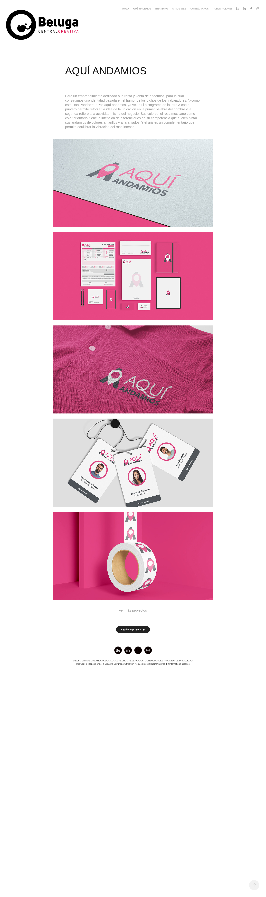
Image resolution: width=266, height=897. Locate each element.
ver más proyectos (133, 610)
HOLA (125, 8)
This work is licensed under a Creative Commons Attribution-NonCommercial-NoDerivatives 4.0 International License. (133, 664)
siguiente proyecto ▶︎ (133, 629)
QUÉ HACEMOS (142, 8)
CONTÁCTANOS (199, 8)
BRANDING (161, 8)
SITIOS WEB (179, 8)
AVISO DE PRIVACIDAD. (180, 660)
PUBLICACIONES (223, 8)
